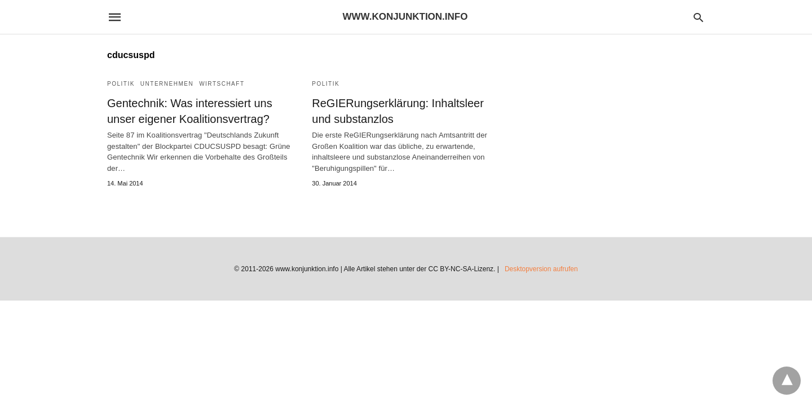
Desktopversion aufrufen (541, 269)
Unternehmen (166, 84)
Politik (121, 84)
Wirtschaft (221, 84)
